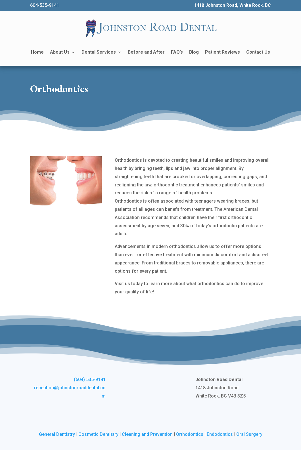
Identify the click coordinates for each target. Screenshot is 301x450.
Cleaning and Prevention (147, 434)
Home (37, 52)
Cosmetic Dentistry (98, 434)
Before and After (146, 52)
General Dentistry (57, 434)
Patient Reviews (222, 52)
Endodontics (220, 434)
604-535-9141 (44, 5)
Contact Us (258, 52)
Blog (194, 52)
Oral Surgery (249, 434)
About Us (60, 52)
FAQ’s (177, 52)
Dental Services (98, 52)
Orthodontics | (191, 434)
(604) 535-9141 (90, 379)
